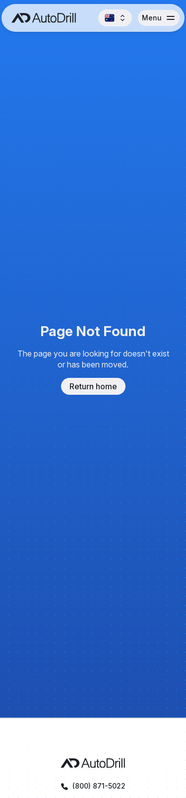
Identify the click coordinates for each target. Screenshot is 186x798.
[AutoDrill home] (41, 18)
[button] (115, 17)
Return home (93, 386)
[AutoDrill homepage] (93, 763)
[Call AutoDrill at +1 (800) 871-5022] (93, 786)
